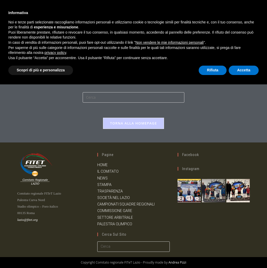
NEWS (102, 178)
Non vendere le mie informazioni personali (169, 226)
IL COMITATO (108, 171)
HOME (102, 165)
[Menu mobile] (259, 12)
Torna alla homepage (133, 123)
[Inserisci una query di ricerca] (133, 97)
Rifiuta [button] (213, 254)
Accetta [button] (243, 254)
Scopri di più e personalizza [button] (41, 254)
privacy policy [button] (55, 236)
